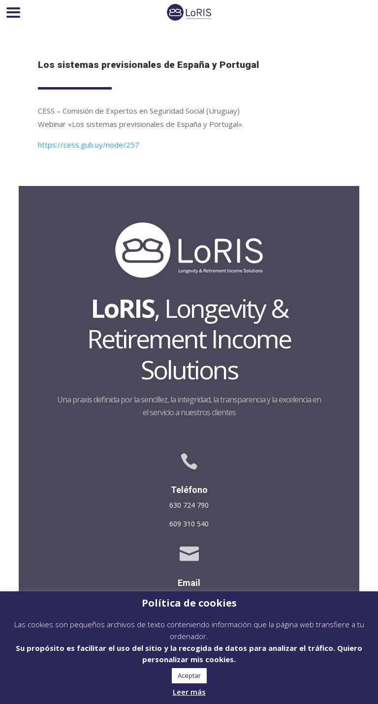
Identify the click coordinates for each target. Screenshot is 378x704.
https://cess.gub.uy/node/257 (88, 145)
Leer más (189, 692)
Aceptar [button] (189, 675)
